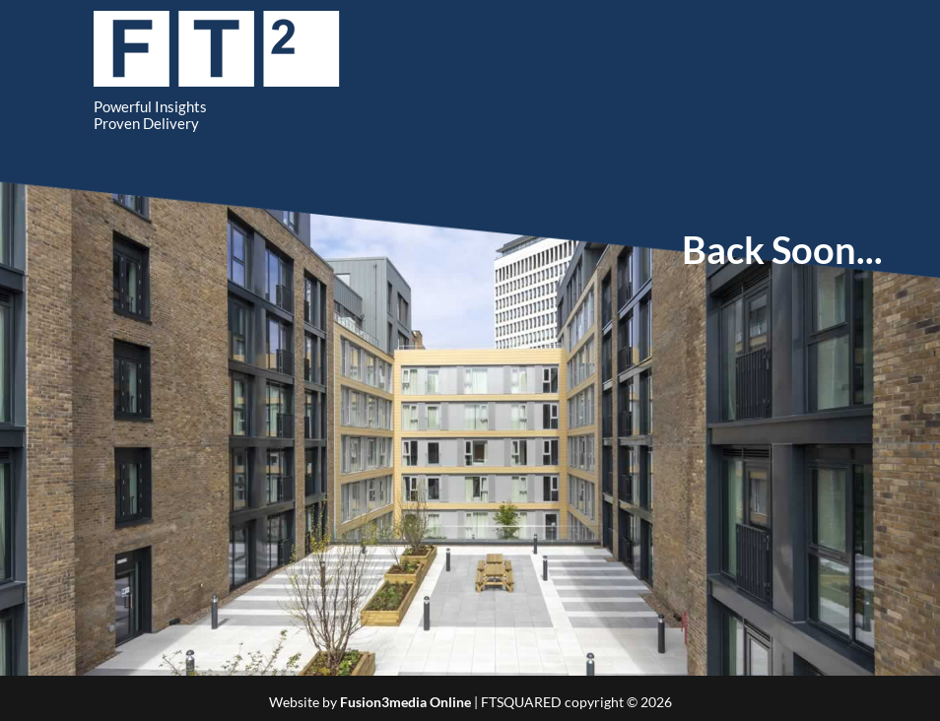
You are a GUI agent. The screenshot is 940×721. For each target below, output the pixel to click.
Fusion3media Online (405, 701)
